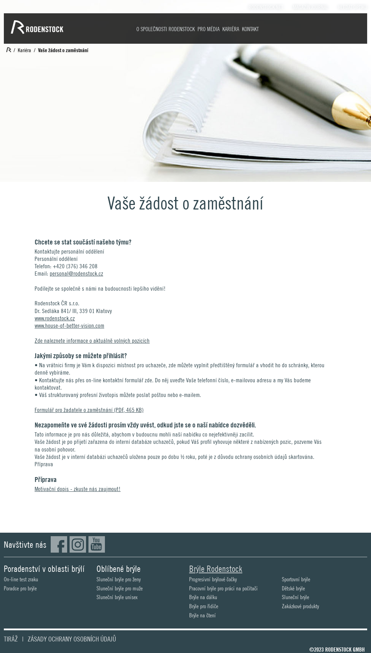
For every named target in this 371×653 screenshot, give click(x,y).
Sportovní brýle (296, 579)
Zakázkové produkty (300, 606)
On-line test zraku (21, 579)
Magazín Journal (310, 7)
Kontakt (250, 29)
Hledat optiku (352, 7)
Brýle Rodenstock (215, 568)
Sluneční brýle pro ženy (119, 579)
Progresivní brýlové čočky (213, 579)
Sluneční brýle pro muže (120, 588)
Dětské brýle (293, 588)
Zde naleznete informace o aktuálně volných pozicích (92, 340)
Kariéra (230, 29)
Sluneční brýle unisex (117, 597)
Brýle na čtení (202, 615)
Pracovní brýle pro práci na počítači (223, 588)
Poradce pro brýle (20, 588)
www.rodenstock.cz (55, 318)
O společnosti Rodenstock (165, 29)
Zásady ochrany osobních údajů (72, 639)
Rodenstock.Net (266, 7)
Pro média (209, 29)
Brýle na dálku (203, 597)
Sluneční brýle (295, 597)
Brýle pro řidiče (203, 606)
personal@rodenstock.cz (76, 273)
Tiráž (11, 639)
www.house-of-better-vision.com (69, 325)
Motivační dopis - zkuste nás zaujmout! (78, 488)
